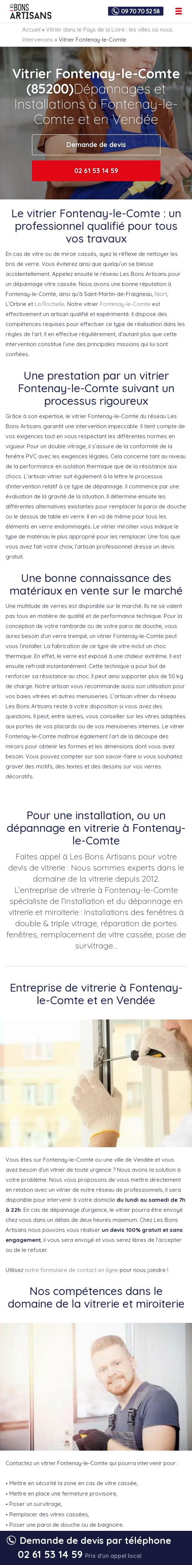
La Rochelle (50, 304)
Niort (160, 293)
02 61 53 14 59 (96, 170)
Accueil (31, 29)
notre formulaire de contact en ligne (71, 1269)
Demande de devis (96, 144)
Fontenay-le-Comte (125, 304)
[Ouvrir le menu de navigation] (178, 11)
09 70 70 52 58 (140, 11)
